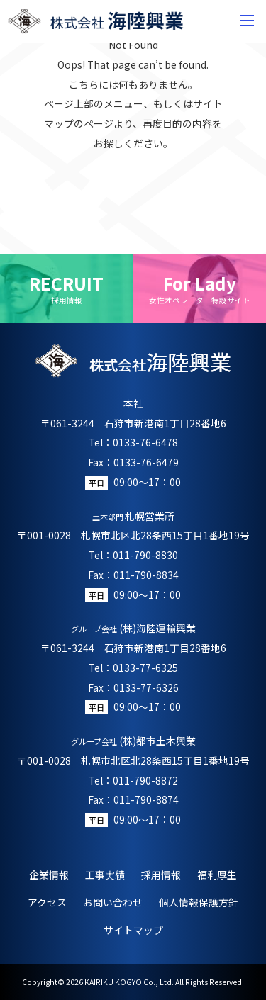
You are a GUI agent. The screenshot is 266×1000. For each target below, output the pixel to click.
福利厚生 (217, 874)
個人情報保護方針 (198, 902)
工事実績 (105, 874)
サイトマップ (133, 930)
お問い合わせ (113, 902)
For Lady (200, 288)
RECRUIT (66, 288)
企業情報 (49, 874)
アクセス (47, 902)
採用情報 (161, 874)
